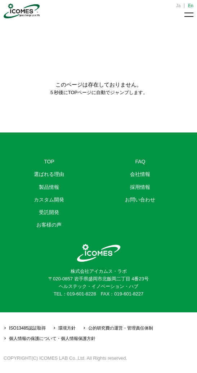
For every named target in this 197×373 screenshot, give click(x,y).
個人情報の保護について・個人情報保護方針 (52, 338)
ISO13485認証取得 (27, 328)
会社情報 (140, 174)
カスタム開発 (49, 199)
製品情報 (49, 187)
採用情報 (140, 187)
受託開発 (49, 212)
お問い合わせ (140, 199)
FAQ (140, 161)
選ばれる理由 (49, 174)
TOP (49, 161)
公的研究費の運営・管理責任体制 (120, 328)
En (190, 5)
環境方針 (67, 328)
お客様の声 (49, 225)
